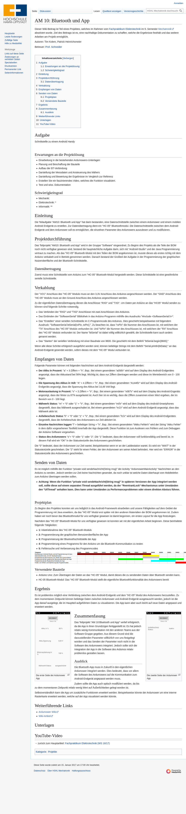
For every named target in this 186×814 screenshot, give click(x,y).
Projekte (52, 751)
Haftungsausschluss (81, 771)
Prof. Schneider (53, 47)
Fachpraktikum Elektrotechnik (125, 29)
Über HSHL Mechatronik (58, 771)
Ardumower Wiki (47, 712)
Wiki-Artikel (45, 716)
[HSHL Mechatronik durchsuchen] (164, 10)
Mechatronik (164, 29)
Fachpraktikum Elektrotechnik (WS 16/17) (87, 743)
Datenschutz (39, 771)
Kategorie (41, 751)
